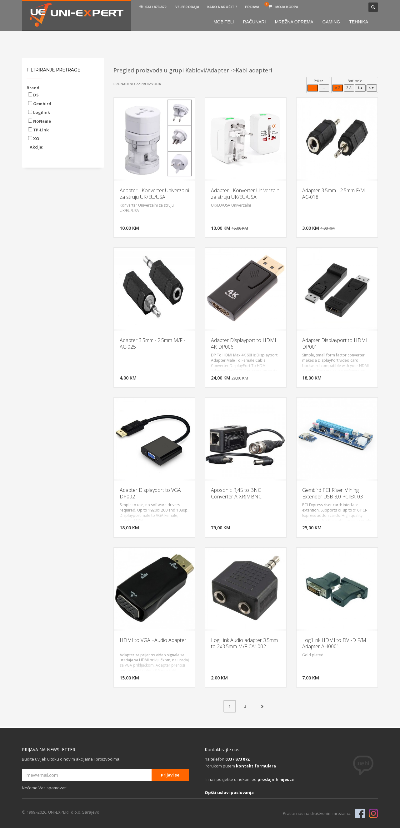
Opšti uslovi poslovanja (229, 792)
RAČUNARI (254, 21)
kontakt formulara (256, 766)
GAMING (331, 21)
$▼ (371, 88)
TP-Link (38, 130)
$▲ (360, 88)
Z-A (349, 88)
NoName (39, 121)
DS (33, 95)
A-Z (337, 88)
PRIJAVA (252, 7)
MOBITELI (223, 21)
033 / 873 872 (237, 759)
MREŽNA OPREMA (294, 21)
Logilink (39, 112)
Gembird (39, 103)
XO (33, 138)
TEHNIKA (358, 21)
